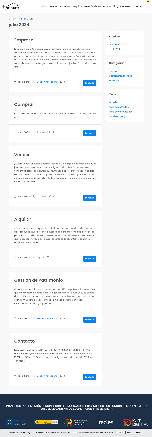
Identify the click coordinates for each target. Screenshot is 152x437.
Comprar (65, 6)
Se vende (42, 132)
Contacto (138, 6)
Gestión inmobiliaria (47, 81)
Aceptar (119, 432)
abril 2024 (114, 49)
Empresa (125, 6)
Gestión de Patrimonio (97, 6)
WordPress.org (117, 116)
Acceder (113, 102)
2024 (23, 19)
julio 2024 (114, 44)
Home (15, 19)
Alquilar (77, 6)
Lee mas (89, 82)
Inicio (44, 6)
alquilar (40, 257)
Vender (53, 6)
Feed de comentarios (121, 111)
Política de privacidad (135, 432)
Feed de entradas (119, 107)
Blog (115, 6)
